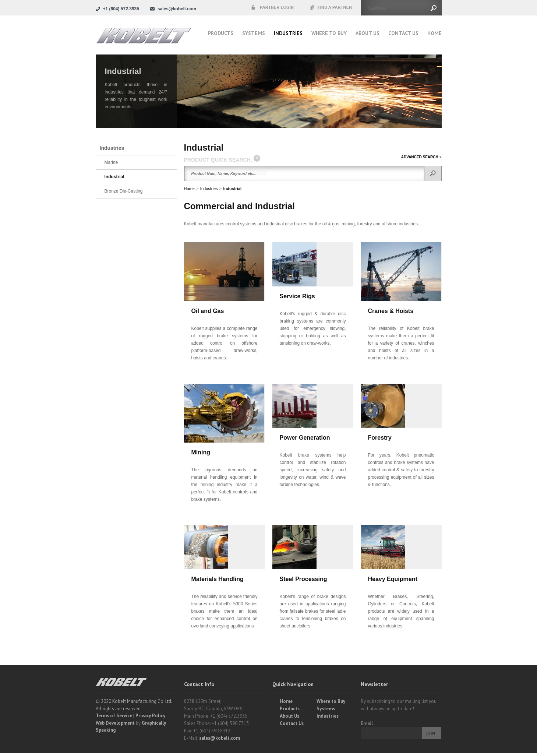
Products (220, 33)
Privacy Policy (150, 715)
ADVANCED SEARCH (421, 157)
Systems (253, 33)
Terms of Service (114, 715)
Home (434, 33)
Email (367, 723)
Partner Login (272, 7)
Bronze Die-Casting (124, 191)
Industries (288, 33)
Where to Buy (331, 701)
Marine (111, 162)
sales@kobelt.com (219, 738)
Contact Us (403, 33)
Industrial (232, 188)
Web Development (115, 723)
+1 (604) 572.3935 (121, 8)
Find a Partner (331, 7)
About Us (367, 33)
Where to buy (329, 33)
